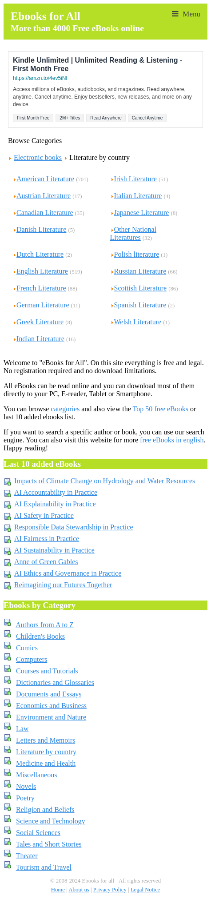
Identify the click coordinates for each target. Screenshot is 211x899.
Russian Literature (138, 271)
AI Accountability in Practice (55, 492)
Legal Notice (145, 890)
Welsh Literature (136, 322)
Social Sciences (38, 832)
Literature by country (46, 752)
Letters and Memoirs (45, 740)
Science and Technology (50, 821)
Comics (27, 648)
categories (65, 409)
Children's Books (40, 636)
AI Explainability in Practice (55, 504)
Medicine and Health (46, 763)
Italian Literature (136, 195)
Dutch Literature (38, 254)
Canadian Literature (42, 212)
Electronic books (38, 157)
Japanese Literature (139, 212)
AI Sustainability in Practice (54, 550)
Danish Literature (39, 229)
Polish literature (134, 254)
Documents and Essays (49, 694)
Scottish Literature (138, 288)
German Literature (40, 305)
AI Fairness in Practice (46, 538)
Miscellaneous (36, 775)
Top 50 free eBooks (160, 409)
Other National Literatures (133, 233)
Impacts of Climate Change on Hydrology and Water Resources (104, 481)
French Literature (39, 288)
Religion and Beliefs (45, 809)
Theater (27, 855)
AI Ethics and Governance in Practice (67, 573)
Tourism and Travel (44, 867)
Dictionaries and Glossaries (55, 682)
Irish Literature (133, 179)
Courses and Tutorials (47, 671)
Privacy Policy (110, 890)
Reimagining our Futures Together (63, 585)
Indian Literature (38, 338)
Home (58, 890)
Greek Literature (38, 322)
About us (78, 890)
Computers (31, 659)
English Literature (40, 271)
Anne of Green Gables (46, 561)
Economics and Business (51, 705)
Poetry (25, 798)
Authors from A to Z (45, 625)
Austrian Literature (41, 195)
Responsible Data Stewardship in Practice (73, 527)
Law (22, 728)
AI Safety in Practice (44, 515)
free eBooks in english (172, 440)
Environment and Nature (51, 717)
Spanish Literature (138, 305)
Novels (26, 786)
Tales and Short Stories (49, 844)
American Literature (43, 179)
